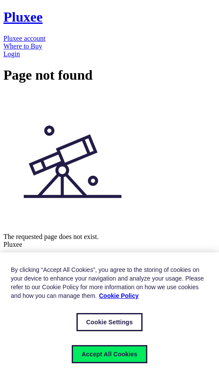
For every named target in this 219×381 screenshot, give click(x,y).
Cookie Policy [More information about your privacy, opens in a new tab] (119, 295)
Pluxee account (24, 38)
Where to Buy (22, 46)
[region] (109, 316)
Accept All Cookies (109, 354)
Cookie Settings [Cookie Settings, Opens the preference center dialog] (109, 322)
